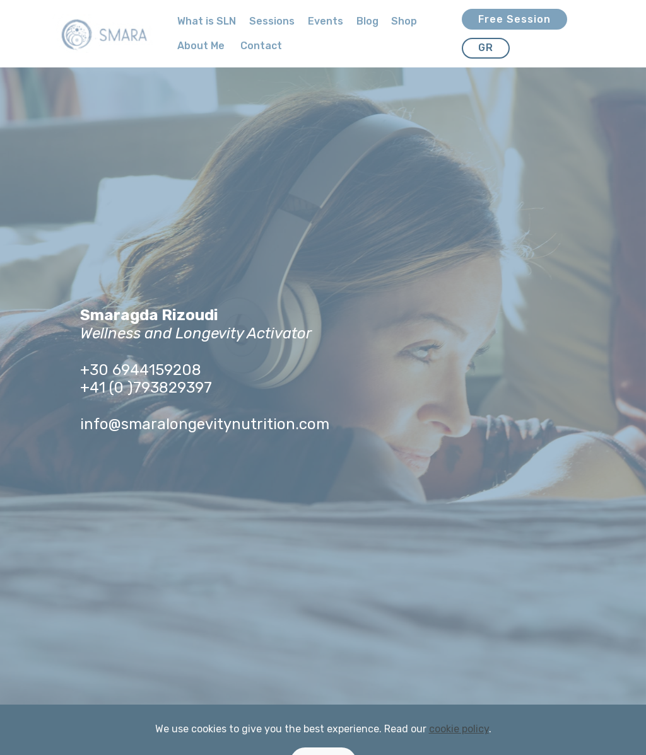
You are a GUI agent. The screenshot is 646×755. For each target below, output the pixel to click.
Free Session (514, 19)
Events (325, 21)
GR (485, 48)
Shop (404, 21)
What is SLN (206, 21)
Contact (261, 46)
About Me (202, 46)
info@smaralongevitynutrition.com (204, 424)
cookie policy (459, 745)
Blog (367, 21)
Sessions (272, 21)
